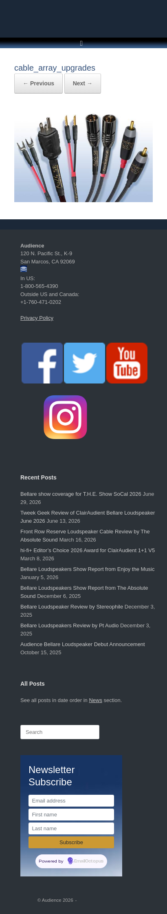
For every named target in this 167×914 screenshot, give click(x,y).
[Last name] (71, 828)
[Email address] (71, 801)
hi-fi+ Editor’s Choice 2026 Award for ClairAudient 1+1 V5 (87, 550)
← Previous (38, 83)
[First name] (71, 814)
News (95, 700)
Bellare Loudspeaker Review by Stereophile (71, 607)
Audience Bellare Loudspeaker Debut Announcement (82, 644)
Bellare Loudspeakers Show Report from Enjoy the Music (87, 569)
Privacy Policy (36, 318)
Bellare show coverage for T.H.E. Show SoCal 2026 (80, 494)
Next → (82, 83)
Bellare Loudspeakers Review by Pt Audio (69, 625)
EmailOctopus (88, 861)
